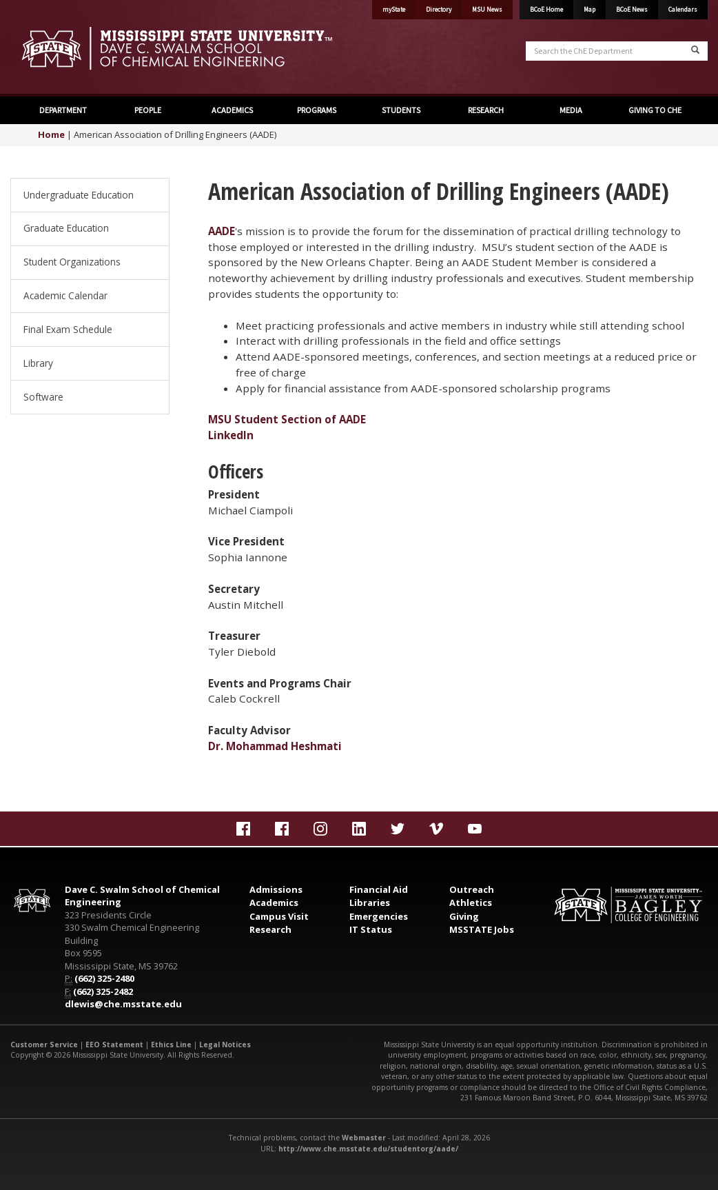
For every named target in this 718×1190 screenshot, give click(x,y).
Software (43, 396)
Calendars (682, 10)
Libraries (369, 902)
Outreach (471, 889)
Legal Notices (225, 1044)
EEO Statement (114, 1044)
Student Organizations (72, 261)
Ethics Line (171, 1044)
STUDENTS (401, 110)
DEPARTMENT (63, 110)
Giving (464, 916)
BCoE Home (546, 10)
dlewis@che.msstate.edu (123, 1004)
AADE (221, 231)
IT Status (370, 929)
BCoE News (632, 10)
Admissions (275, 889)
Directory (438, 10)
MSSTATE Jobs (481, 929)
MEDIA (570, 110)
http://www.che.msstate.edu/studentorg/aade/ (368, 1148)
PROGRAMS (316, 110)
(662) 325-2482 (103, 991)
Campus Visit (279, 916)
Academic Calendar (65, 295)
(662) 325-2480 (104, 978)
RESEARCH (486, 110)
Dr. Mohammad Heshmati (275, 746)
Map (589, 10)
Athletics (470, 902)
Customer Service (44, 1044)
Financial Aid (378, 889)
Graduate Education (66, 227)
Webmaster (364, 1137)
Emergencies (378, 916)
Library (38, 363)
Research (270, 929)
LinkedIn (231, 435)
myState (393, 10)
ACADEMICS (232, 110)
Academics (273, 902)
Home (51, 134)
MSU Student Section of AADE (287, 419)
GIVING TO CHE (654, 110)
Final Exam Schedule (67, 329)
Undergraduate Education (78, 194)
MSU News (487, 10)
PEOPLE (147, 110)
